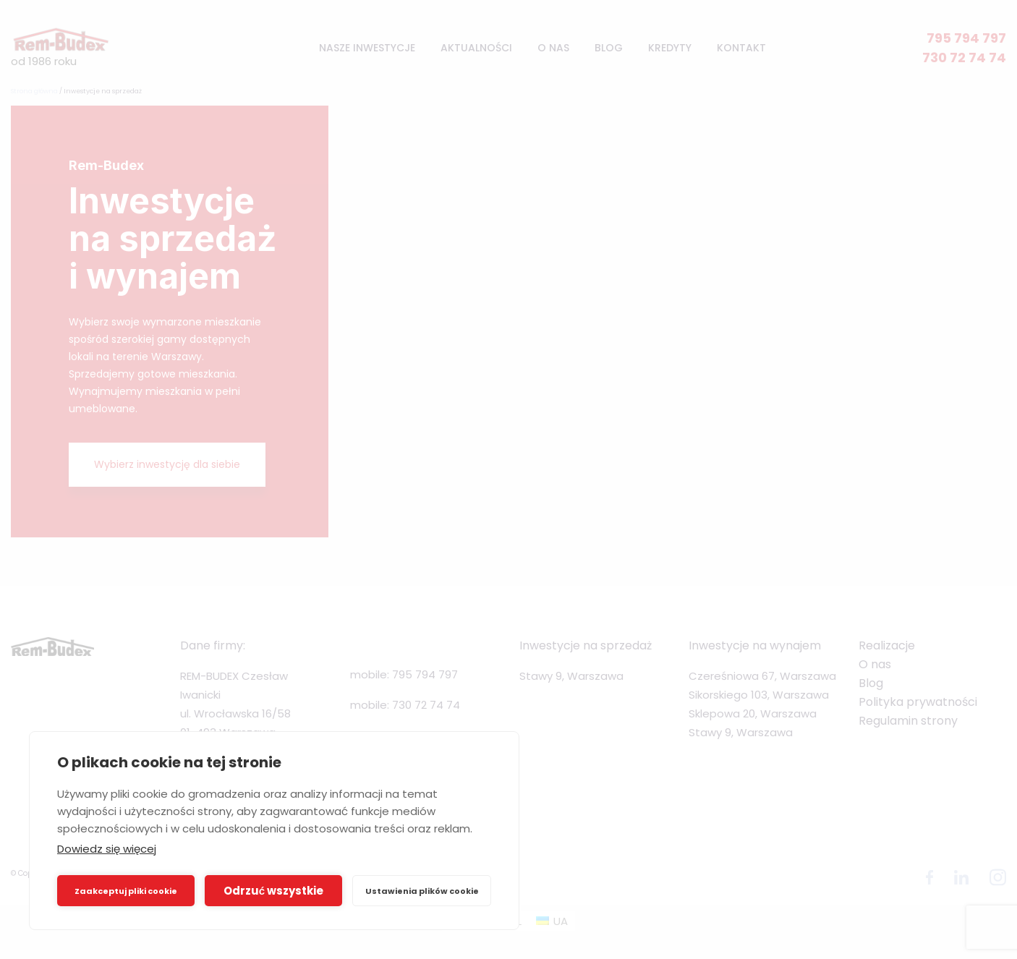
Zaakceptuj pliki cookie (126, 891)
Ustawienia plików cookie (422, 891)
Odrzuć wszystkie (273, 890)
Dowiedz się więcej (106, 848)
